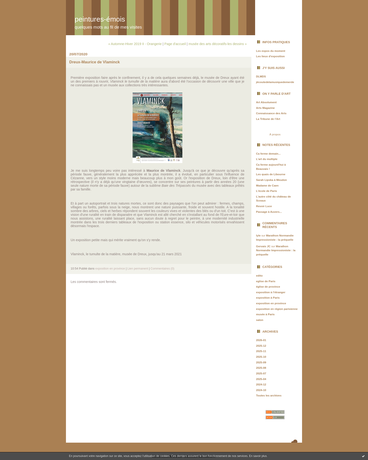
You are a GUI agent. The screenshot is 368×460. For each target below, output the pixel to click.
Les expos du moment (270, 50)
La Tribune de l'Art (268, 118)
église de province (268, 286)
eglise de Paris (265, 281)
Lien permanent (137, 268)
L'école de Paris (266, 190)
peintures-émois (100, 19)
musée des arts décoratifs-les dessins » (217, 44)
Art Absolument (266, 102)
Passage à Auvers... (269, 211)
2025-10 (261, 356)
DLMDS (261, 76)
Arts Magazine (265, 107)
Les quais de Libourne (270, 174)
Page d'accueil (175, 44)
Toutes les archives (268, 395)
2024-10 (261, 390)
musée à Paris (265, 314)
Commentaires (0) (162, 268)
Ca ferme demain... (268, 153)
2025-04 (261, 378)
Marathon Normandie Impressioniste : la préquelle (275, 250)
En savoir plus (258, 456)
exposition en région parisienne (277, 308)
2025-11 (261, 351)
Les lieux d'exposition (270, 56)
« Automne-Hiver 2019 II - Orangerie (134, 44)
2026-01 (261, 340)
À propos (274, 134)
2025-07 (261, 373)
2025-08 (261, 367)
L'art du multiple (266, 158)
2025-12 (261, 345)
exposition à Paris (268, 297)
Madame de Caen (267, 185)
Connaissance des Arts (271, 113)
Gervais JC (263, 246)
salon (259, 319)
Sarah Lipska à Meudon (271, 179)
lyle (258, 235)
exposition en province (271, 303)
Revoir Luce (264, 206)
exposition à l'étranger (270, 292)
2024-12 (261, 384)
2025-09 (261, 362)
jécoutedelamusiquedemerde (275, 82)
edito (259, 275)
